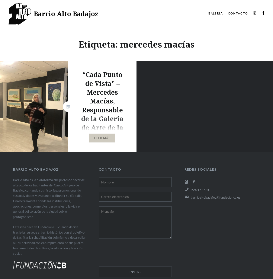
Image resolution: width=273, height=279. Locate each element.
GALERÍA (215, 13)
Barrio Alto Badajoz (66, 13)
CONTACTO (238, 13)
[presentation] (131, 253)
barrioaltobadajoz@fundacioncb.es (212, 197)
